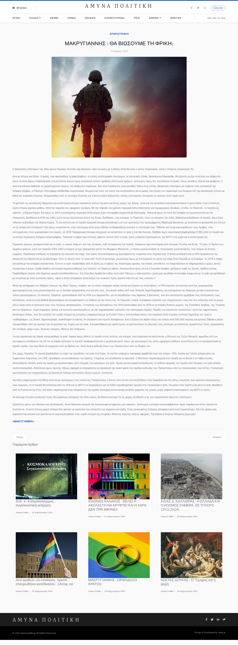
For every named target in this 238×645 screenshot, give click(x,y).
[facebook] (191, 8)
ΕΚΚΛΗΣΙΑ (90, 18)
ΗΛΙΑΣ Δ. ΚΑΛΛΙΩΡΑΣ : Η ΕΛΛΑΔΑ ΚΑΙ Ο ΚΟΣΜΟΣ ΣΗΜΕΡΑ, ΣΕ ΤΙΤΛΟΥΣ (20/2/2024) (190, 510)
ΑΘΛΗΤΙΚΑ (175, 18)
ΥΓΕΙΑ (137, 18)
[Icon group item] (206, 625)
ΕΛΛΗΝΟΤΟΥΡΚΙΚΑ (114, 18)
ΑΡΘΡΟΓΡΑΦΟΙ (119, 34)
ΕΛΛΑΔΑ (33, 18)
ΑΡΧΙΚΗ (16, 18)
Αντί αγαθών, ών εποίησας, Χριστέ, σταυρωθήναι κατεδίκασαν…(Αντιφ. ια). (45, 587)
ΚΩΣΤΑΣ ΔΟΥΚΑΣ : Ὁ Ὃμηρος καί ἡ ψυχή (188, 587)
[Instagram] (205, 8)
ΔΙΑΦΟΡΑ (154, 18)
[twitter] (198, 8)
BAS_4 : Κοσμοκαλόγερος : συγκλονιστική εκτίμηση (36, 508)
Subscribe (218, 8)
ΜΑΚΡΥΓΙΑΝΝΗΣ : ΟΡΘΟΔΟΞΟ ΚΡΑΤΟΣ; (112, 587)
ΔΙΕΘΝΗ (54, 18)
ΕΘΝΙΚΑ (72, 18)
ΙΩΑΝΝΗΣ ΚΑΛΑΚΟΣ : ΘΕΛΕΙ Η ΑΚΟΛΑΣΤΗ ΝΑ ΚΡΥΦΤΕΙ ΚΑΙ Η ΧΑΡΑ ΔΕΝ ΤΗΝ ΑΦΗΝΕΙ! (117, 510)
